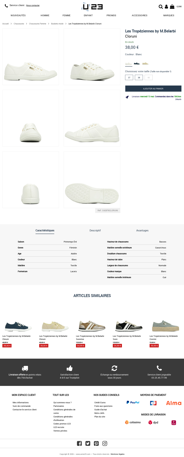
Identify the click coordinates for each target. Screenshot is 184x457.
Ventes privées (60, 430)
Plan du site (99, 416)
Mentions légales (117, 454)
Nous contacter (33, 5)
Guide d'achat (100, 409)
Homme (45, 15)
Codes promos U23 (62, 423)
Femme (67, 15)
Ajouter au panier (153, 88)
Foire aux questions (103, 406)
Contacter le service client (25, 409)
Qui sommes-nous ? (62, 402)
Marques (168, 15)
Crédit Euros (100, 402)
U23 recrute (58, 427)
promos (111, 15)
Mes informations (21, 402)
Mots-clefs (99, 413)
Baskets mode (57, 23)
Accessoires (139, 15)
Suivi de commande (22, 406)
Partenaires (58, 406)
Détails (178, 99)
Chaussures (19, 23)
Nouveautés (18, 15)
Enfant (88, 15)
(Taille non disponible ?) (160, 71)
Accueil (5, 23)
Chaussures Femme (37, 23)
